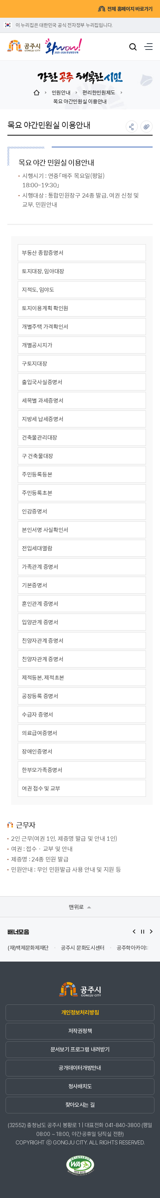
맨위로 (80, 906)
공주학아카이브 (133, 948)
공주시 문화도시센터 (83, 948)
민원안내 (61, 92)
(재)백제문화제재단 (28, 948)
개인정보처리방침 (80, 1012)
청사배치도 (80, 1086)
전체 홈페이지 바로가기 (125, 9)
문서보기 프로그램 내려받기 (80, 1049)
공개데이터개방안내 (80, 1068)
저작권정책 (80, 1031)
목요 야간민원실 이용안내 (80, 101)
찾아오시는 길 (80, 1105)
